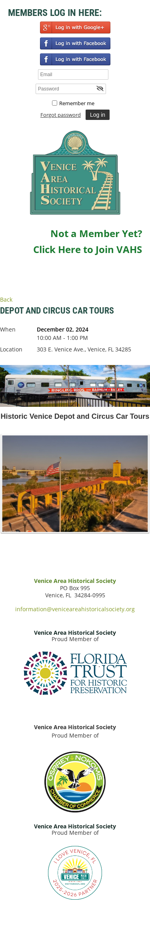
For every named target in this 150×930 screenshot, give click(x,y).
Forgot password (60, 114)
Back (6, 299)
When (8, 329)
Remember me (76, 103)
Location (11, 349)
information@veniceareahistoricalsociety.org (75, 609)
